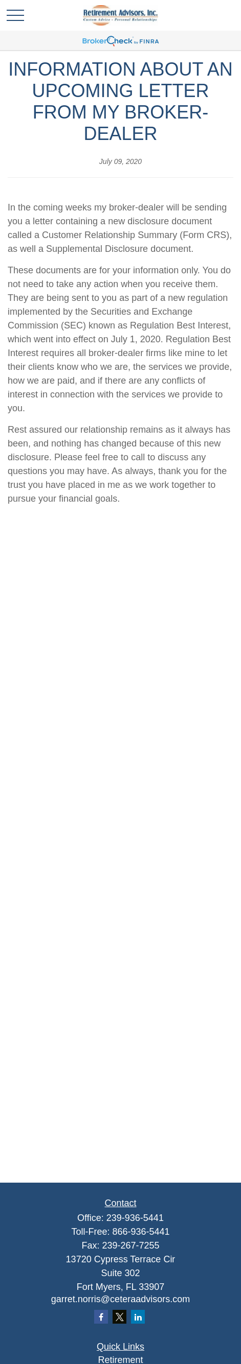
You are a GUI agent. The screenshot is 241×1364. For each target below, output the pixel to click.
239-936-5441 (135, 1218)
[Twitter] (119, 1317)
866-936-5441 (140, 1232)
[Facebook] (101, 1317)
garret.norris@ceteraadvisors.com (120, 1299)
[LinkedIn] (138, 1317)
